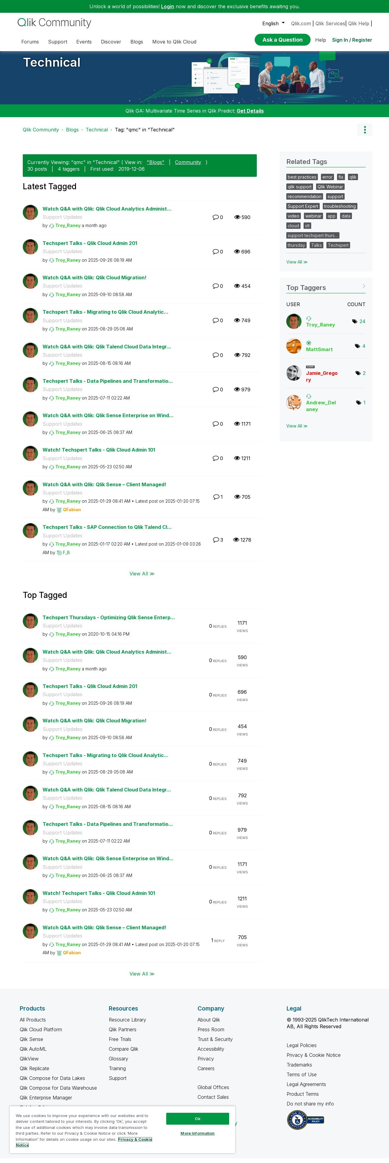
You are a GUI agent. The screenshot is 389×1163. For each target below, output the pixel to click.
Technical (52, 66)
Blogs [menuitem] (136, 42)
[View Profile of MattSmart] (319, 354)
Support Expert (303, 210)
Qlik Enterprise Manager (46, 1102)
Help (320, 40)
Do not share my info (311, 1108)
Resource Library (127, 1024)
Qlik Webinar (330, 191)
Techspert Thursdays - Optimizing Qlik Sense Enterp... (109, 622)
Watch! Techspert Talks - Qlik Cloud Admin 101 (99, 454)
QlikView (29, 1063)
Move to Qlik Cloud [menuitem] (174, 42)
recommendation (305, 201)
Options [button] (364, 134)
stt (307, 230)
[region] (122, 1129)
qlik (352, 181)
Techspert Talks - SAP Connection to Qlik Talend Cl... (107, 532)
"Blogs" (155, 167)
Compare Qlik (123, 1053)
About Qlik (209, 1024)
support (335, 201)
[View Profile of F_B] (66, 557)
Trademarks (299, 1069)
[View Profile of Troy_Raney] (68, 229)
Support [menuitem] (57, 42)
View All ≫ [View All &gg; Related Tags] (297, 266)
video (293, 220)
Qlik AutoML (33, 1053)
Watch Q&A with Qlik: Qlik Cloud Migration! (94, 282)
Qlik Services (330, 23)
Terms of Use (302, 1079)
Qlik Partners (122, 1034)
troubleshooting (340, 210)
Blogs (72, 134)
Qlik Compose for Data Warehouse (58, 1092)
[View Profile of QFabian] (72, 514)
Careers (206, 1073)
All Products (33, 1024)
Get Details (250, 115)
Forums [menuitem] (30, 42)
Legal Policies (302, 1050)
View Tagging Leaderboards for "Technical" (326, 290)
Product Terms (303, 1098)
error (327, 181)
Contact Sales (213, 1101)
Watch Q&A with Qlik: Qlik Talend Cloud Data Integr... (107, 351)
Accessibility (211, 1053)
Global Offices (213, 1092)
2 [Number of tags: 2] (364, 378)
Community (188, 167)
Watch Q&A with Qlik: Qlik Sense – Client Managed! (104, 489)
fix (341, 181)
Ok (197, 1118)
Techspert (338, 249)
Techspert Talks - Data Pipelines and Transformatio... (108, 385)
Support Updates (62, 221)
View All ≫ (142, 578)
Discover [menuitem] (111, 42)
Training (117, 1073)
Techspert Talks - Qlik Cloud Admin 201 (90, 248)
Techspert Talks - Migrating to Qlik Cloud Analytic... (105, 316)
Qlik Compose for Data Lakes (52, 1083)
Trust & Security (215, 1044)
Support (117, 1083)
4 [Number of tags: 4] (364, 351)
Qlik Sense (31, 1044)
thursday (296, 249)
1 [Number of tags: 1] (364, 407)
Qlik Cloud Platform (41, 1034)
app (332, 220)
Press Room (211, 1034)
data (346, 220)
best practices (302, 181)
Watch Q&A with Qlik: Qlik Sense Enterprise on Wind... (108, 420)
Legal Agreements (306, 1089)
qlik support (300, 191)
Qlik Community (41, 134)
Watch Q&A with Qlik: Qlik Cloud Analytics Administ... (107, 213)
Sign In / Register (352, 40)
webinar (313, 220)
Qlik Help (358, 23)
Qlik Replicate (34, 1073)
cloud (293, 230)
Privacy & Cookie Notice (314, 1059)
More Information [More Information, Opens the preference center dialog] (198, 1133)
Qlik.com (301, 23)
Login (167, 6)
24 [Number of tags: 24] (363, 326)
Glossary (118, 1063)
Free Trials (120, 1044)
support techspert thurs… (313, 240)
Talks (316, 249)
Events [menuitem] (84, 42)
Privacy (206, 1063)
